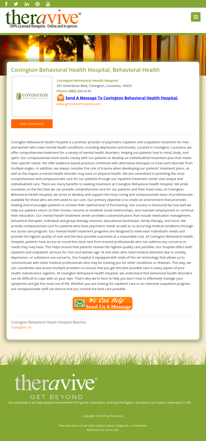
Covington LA (21, 327)
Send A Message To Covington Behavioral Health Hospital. (122, 97)
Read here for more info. (103, 430)
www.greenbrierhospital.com (79, 104)
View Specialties (32, 123)
